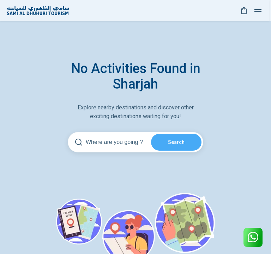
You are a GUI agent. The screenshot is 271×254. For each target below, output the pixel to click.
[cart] (244, 10)
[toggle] (258, 10)
